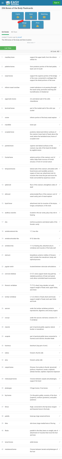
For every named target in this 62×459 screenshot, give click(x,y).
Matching (44, 15)
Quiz (31, 15)
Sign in (56, 3)
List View (8, 48)
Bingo (23, 24)
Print (37, 24)
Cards (17, 15)
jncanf (20, 37)
